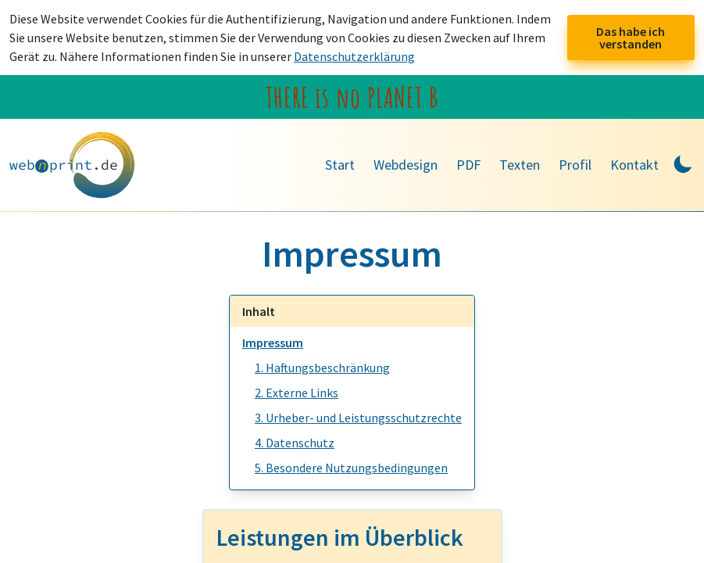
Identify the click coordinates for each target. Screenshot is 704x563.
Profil (575, 165)
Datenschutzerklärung (354, 56)
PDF (468, 165)
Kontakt (634, 165)
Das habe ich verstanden (630, 37)
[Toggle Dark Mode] (683, 163)
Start (340, 165)
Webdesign (405, 165)
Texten (519, 165)
